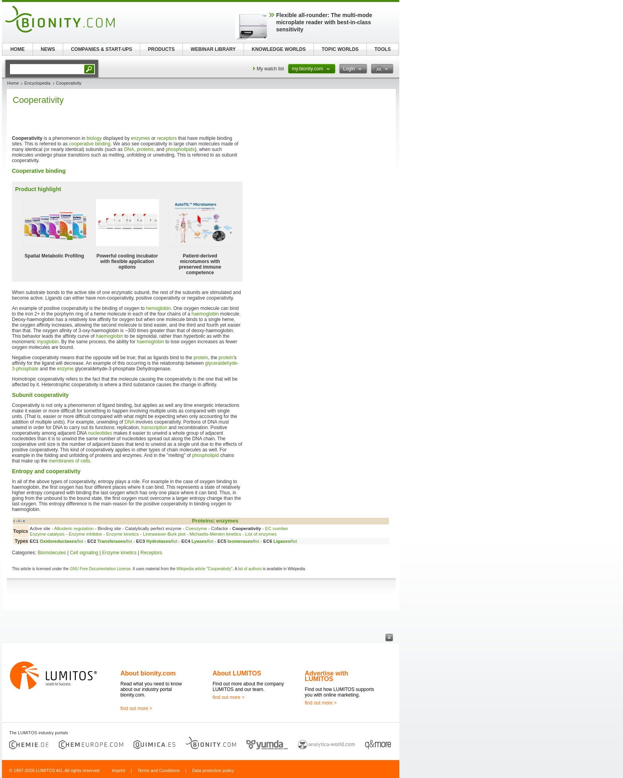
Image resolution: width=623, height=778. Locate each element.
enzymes (140, 138)
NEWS (48, 49)
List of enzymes (261, 534)
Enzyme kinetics (122, 534)
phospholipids (180, 149)
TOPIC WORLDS (339, 49)
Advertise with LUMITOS (326, 676)
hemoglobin (158, 308)
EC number (276, 528)
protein (200, 357)
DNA (129, 149)
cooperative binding (89, 144)
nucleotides (100, 433)
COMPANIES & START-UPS (101, 49)
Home (13, 83)
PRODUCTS (161, 49)
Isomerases (240, 541)
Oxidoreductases (58, 541)
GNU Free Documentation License (100, 569)
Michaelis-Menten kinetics (215, 534)
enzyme (65, 369)
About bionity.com (148, 673)
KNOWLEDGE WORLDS (279, 49)
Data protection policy (213, 770)
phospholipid (205, 455)
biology (94, 138)
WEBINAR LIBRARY (213, 49)
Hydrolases (158, 541)
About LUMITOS (237, 673)
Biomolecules (52, 552)
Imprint (118, 770)
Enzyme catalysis (47, 534)
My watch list (270, 69)
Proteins (202, 521)
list (80, 541)
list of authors (249, 569)
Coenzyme (196, 528)
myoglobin (48, 341)
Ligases (281, 541)
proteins (145, 149)
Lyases (199, 541)
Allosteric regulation (73, 528)
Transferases (111, 541)
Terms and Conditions (158, 770)
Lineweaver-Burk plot (164, 534)
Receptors (152, 552)
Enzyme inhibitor (85, 534)
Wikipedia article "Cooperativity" (204, 569)
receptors (167, 138)
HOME (17, 49)
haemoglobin (205, 314)
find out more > (136, 708)
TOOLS (382, 49)
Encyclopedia (37, 83)
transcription (154, 427)
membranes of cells (69, 461)
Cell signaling (84, 552)
